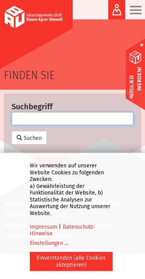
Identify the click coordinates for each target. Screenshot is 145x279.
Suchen (29, 138)
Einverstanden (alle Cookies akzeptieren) (71, 261)
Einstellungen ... (49, 243)
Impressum (43, 227)
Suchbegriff (32, 106)
